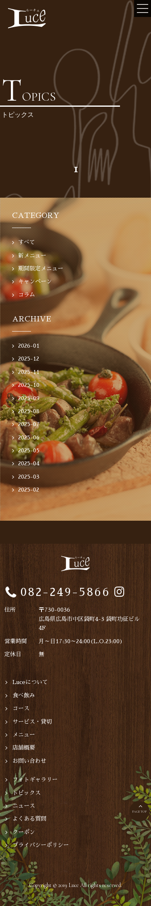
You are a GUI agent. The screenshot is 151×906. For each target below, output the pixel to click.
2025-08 (28, 411)
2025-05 (28, 450)
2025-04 (28, 463)
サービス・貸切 (32, 721)
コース (20, 708)
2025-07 (29, 424)
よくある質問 (29, 819)
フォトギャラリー (35, 779)
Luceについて (30, 682)
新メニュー (32, 255)
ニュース (23, 806)
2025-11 (28, 372)
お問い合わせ (29, 761)
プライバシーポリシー (40, 845)
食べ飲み (23, 695)
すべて (26, 242)
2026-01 (28, 345)
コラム (26, 295)
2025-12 (28, 358)
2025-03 (28, 476)
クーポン (23, 832)
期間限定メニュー (40, 268)
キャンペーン (35, 281)
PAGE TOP (139, 811)
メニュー (23, 734)
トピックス (26, 793)
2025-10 (28, 385)
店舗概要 (23, 747)
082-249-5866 (65, 592)
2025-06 (28, 437)
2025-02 (28, 489)
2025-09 (28, 398)
